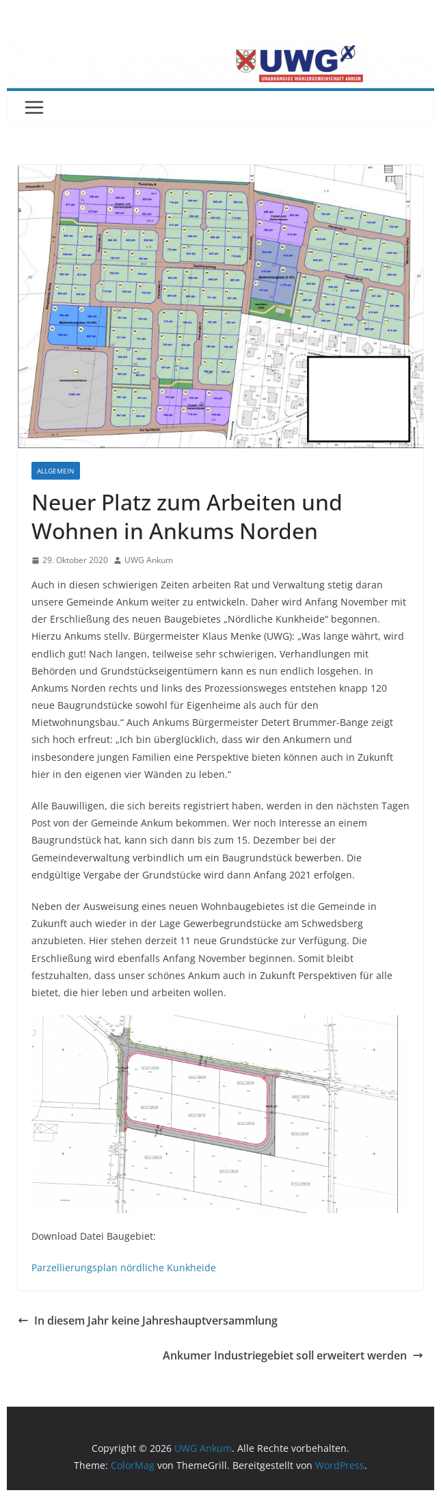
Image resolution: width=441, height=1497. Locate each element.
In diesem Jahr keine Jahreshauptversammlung (148, 1320)
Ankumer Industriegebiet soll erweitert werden (293, 1355)
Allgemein (56, 471)
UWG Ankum (148, 560)
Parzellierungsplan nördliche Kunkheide (123, 1267)
